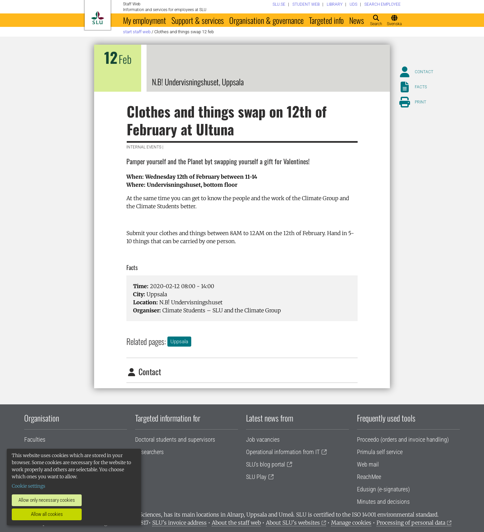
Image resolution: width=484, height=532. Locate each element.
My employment (144, 20)
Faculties (34, 439)
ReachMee (369, 476)
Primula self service (380, 451)
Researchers (149, 451)
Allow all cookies (47, 514)
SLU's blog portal (265, 464)
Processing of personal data (410, 522)
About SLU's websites (293, 522)
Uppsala (179, 342)
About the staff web (236, 522)
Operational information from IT (283, 451)
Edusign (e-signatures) (383, 489)
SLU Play (256, 476)
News (356, 20)
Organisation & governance (266, 20)
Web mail (368, 464)
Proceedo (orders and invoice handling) (403, 439)
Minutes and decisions (383, 501)
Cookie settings (28, 486)
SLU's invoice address (179, 522)
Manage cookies (351, 522)
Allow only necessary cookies (46, 500)
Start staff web (137, 31)
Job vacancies (263, 439)
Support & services (197, 20)
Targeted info (326, 20)
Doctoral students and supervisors (175, 439)
